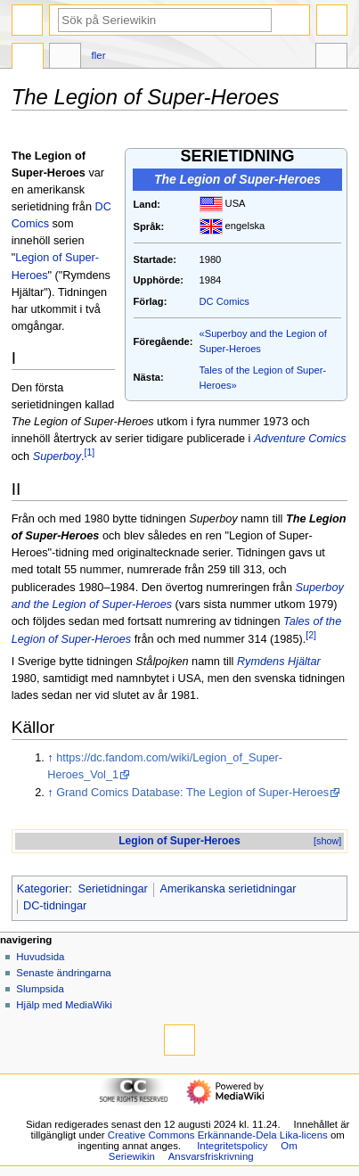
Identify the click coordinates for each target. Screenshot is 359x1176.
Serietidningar (112, 889)
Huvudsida (40, 956)
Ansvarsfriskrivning (211, 1156)
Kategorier (43, 889)
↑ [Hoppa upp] (50, 758)
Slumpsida (39, 988)
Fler (99, 55)
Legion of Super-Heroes (179, 841)
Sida (27, 58)
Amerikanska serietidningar (227, 889)
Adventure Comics (300, 438)
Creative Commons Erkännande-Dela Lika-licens (218, 1135)
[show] (327, 840)
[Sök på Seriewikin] (165, 20)
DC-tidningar (54, 906)
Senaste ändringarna (63, 972)
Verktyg (331, 58)
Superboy (57, 457)
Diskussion (65, 58)
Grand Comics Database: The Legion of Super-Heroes (192, 792)
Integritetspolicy (232, 1145)
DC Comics (224, 301)
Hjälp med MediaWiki (64, 1004)
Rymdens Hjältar (279, 661)
